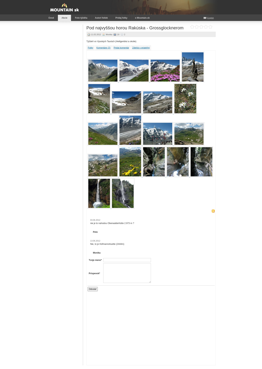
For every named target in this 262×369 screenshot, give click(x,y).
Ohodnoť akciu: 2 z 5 (196, 27)
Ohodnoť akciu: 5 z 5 (210, 27)
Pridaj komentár (121, 48)
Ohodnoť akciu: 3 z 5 (201, 27)
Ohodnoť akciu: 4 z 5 (206, 27)
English (210, 18)
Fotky (90, 48)
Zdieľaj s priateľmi (141, 48)
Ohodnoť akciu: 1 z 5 (192, 27)
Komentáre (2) (103, 48)
